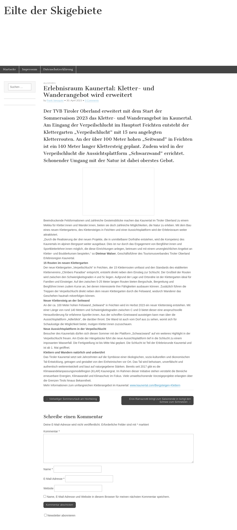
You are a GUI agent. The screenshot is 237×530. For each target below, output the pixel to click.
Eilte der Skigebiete (53, 11)
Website (48, 488)
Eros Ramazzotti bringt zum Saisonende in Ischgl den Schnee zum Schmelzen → (160, 400)
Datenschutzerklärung (58, 69)
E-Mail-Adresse (53, 478)
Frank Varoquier (55, 100)
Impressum (29, 69)
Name (48, 469)
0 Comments (92, 100)
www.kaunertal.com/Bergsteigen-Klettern (155, 385)
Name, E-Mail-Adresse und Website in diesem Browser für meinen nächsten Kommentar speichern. (108, 496)
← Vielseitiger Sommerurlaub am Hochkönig (71, 398)
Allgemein (49, 83)
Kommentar (51, 431)
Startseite (9, 69)
